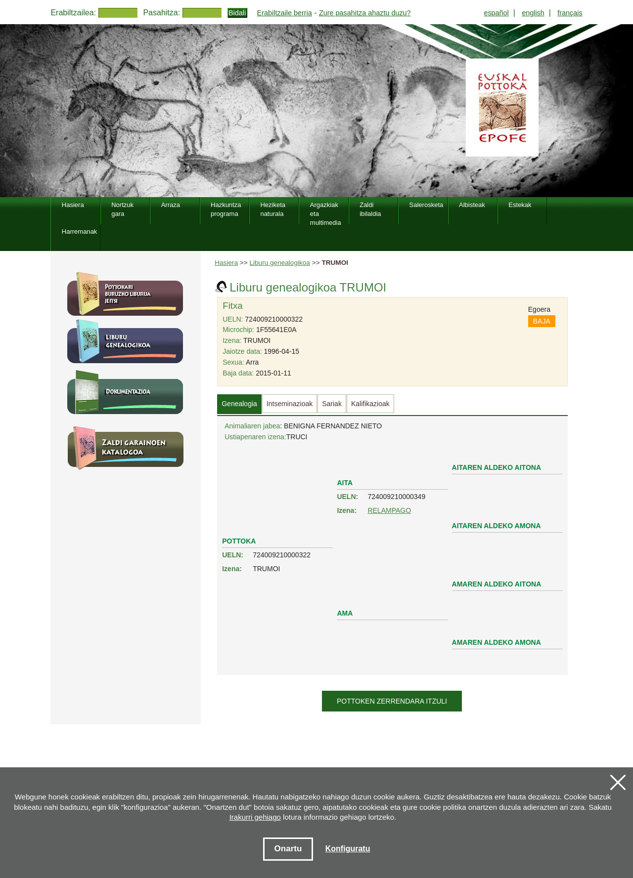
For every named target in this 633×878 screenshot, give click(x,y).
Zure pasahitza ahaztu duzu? (365, 13)
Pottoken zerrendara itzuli (392, 701)
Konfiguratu (347, 848)
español (496, 13)
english (533, 13)
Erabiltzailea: (73, 12)
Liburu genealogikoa (279, 262)
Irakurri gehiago (255, 817)
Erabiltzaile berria (284, 13)
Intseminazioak (290, 404)
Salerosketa (426, 205)
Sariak (332, 404)
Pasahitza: (161, 12)
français (569, 13)
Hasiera (226, 262)
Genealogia (239, 404)
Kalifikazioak (370, 404)
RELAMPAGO (389, 510)
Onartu (288, 848)
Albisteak (472, 205)
